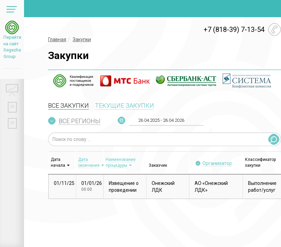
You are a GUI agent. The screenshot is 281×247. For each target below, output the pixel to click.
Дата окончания (88, 162)
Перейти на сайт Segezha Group (12, 47)
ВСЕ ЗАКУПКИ (68, 105)
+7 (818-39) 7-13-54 (234, 29)
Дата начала (58, 162)
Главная (57, 39)
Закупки (82, 39)
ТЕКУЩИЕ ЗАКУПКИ (124, 105)
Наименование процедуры (121, 162)
